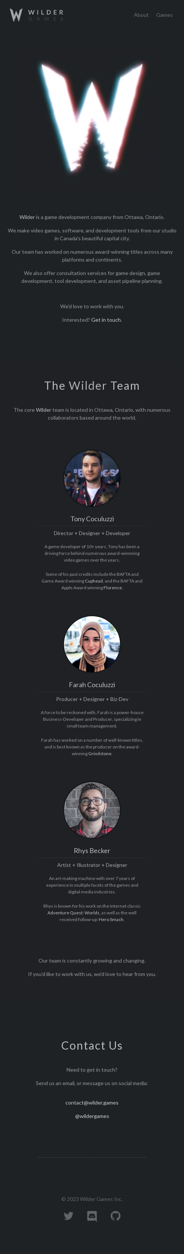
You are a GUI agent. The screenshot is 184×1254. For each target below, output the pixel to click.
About (141, 15)
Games (164, 15)
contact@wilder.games (92, 1102)
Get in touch (106, 319)
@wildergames (92, 1116)
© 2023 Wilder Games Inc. (92, 1199)
